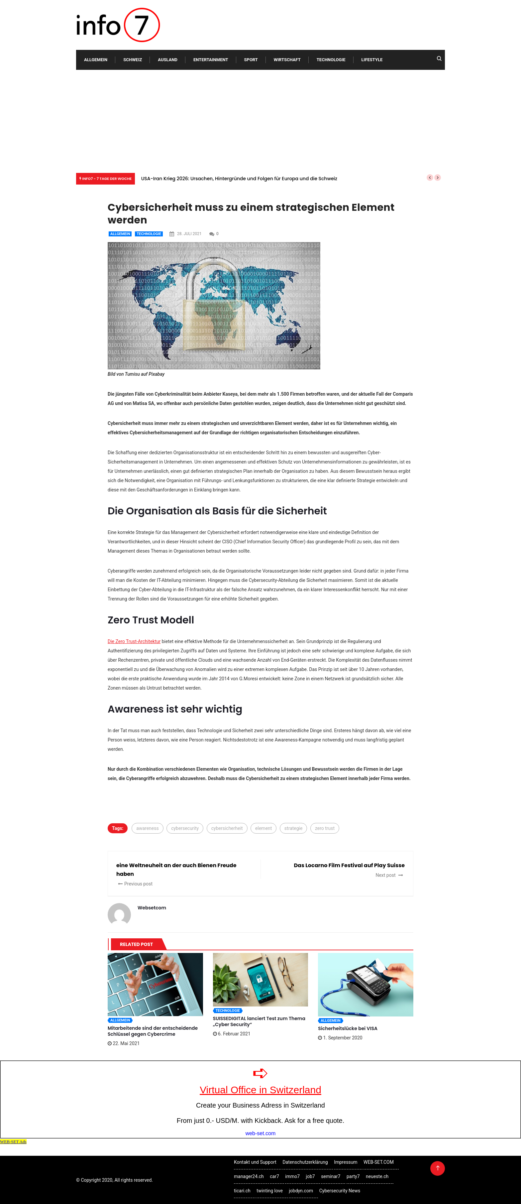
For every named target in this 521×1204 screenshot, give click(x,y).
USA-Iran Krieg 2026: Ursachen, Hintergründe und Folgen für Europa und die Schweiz (239, 178)
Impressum (345, 1162)
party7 (353, 1176)
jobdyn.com (301, 1190)
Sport (251, 59)
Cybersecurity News (339, 1190)
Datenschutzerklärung (305, 1162)
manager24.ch (249, 1176)
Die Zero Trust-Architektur (134, 641)
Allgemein (95, 59)
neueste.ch (377, 1176)
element (263, 828)
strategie (293, 828)
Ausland (167, 59)
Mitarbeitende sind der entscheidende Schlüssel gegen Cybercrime (153, 1031)
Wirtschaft (287, 59)
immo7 (292, 1176)
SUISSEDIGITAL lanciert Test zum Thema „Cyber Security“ (259, 1021)
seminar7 (330, 1176)
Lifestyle (372, 59)
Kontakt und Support (255, 1162)
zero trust (325, 828)
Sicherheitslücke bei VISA (347, 1028)
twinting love (270, 1190)
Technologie (331, 59)
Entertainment (210, 59)
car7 (274, 1176)
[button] (430, 177)
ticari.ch (242, 1190)
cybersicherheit (227, 828)
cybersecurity (185, 828)
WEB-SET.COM (379, 1162)
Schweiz (132, 59)
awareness (147, 828)
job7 (310, 1176)
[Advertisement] (260, 119)
